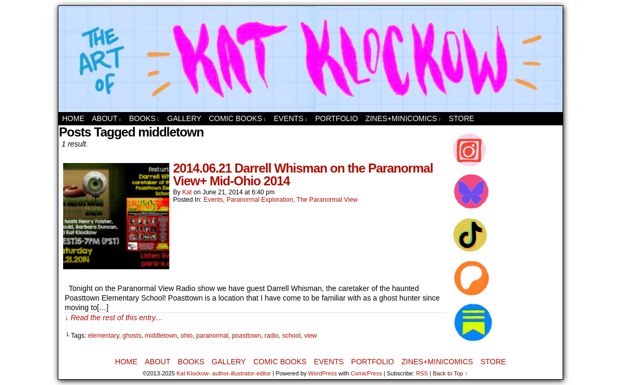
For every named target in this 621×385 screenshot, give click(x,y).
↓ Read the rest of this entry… (114, 317)
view (310, 335)
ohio (186, 335)
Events (291, 118)
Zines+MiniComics (403, 118)
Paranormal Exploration (260, 199)
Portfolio (336, 118)
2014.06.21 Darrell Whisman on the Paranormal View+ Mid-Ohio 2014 (303, 174)
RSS (422, 373)
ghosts (132, 335)
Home (73, 118)
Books (144, 118)
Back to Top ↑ (450, 373)
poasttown (246, 335)
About (107, 118)
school (291, 335)
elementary (103, 335)
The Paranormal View (327, 199)
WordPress (322, 373)
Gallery (184, 118)
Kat (187, 192)
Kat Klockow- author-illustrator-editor (224, 373)
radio (271, 335)
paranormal (212, 335)
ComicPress (366, 373)
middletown (161, 335)
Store (461, 118)
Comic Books (237, 118)
